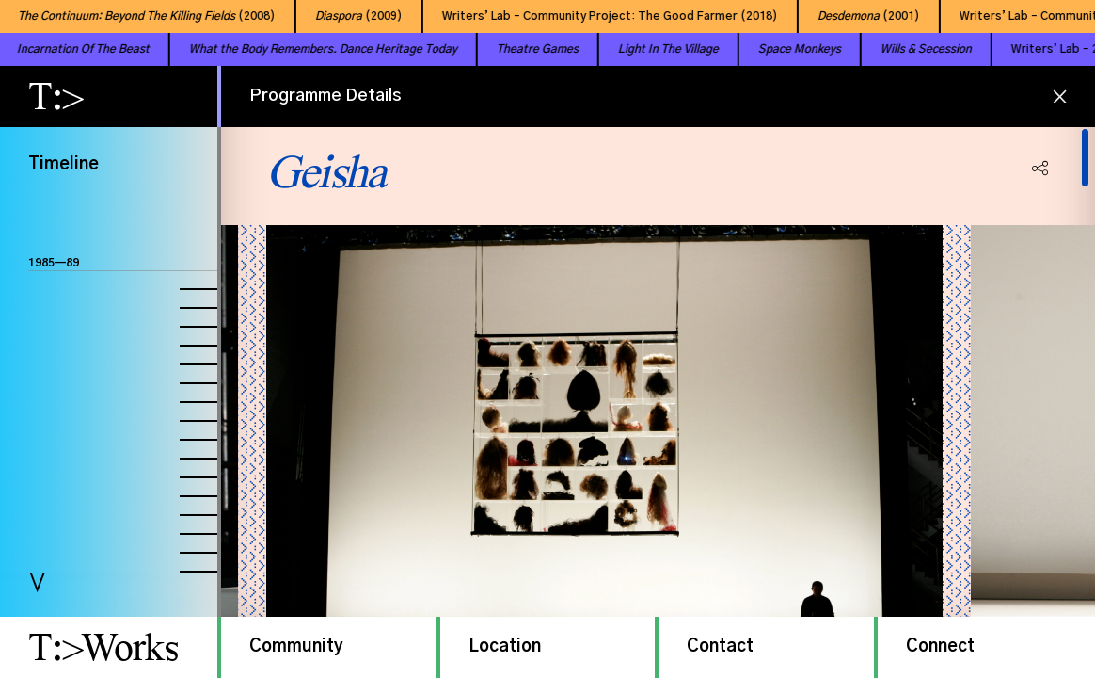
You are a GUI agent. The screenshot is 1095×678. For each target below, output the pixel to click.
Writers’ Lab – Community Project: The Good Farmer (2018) (602, 16)
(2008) (139, 16)
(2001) (861, 16)
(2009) (351, 16)
